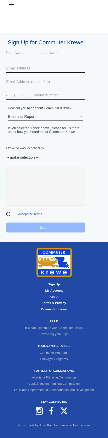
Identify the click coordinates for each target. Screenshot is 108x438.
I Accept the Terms (29, 214)
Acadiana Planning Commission (54, 377)
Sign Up (54, 284)
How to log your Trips (54, 334)
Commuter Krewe (54, 309)
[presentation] (46, 187)
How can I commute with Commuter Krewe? (54, 328)
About (54, 296)
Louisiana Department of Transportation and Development (54, 390)
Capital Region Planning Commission (54, 383)
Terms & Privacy (54, 303)
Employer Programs (54, 359)
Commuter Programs (54, 352)
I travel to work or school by (25, 148)
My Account (54, 290)
